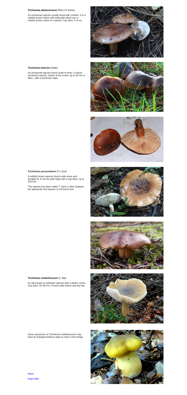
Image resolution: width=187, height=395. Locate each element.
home (31, 373)
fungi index (33, 378)
